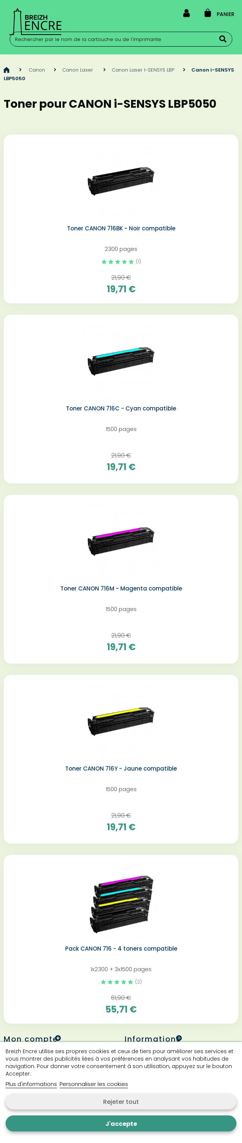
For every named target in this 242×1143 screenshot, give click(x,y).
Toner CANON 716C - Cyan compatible (121, 408)
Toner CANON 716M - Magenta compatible (121, 588)
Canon (37, 69)
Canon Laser (78, 69)
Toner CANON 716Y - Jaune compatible (121, 768)
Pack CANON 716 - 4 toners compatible (121, 948)
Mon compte (31, 1039)
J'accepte (121, 1124)
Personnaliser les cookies (94, 1084)
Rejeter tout (121, 1102)
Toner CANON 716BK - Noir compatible (121, 228)
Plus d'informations (31, 1084)
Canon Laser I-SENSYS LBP (143, 69)
